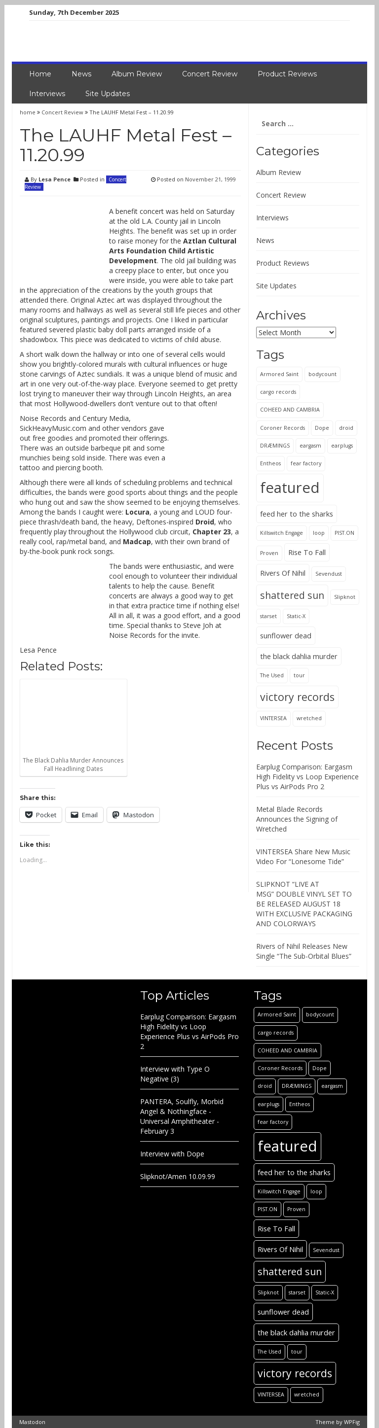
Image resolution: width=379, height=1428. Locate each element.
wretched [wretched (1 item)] (309, 718)
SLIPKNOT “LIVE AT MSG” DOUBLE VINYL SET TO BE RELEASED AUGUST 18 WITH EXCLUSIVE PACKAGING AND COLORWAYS (304, 903)
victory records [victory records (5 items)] (297, 697)
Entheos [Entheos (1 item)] (270, 463)
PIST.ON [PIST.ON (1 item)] (344, 532)
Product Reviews (287, 74)
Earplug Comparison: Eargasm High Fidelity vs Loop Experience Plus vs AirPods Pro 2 (307, 776)
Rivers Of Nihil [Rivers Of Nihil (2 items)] (282, 573)
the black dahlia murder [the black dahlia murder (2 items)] (299, 656)
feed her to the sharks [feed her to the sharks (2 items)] (296, 514)
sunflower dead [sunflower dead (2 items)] (285, 635)
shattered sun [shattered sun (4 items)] (292, 595)
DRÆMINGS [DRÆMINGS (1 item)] (275, 445)
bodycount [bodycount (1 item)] (322, 374)
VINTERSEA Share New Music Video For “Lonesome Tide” (303, 856)
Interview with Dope (172, 1153)
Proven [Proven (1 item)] (269, 553)
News (81, 74)
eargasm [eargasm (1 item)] (310, 445)
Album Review (137, 74)
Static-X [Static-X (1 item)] (296, 616)
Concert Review (209, 74)
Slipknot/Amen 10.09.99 (177, 1176)
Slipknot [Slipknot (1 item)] (344, 596)
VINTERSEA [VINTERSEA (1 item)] (273, 718)
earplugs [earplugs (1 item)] (342, 445)
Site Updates (107, 93)
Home (40, 74)
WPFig (352, 1422)
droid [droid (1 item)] (346, 427)
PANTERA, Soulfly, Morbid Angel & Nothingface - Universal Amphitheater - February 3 (182, 1116)
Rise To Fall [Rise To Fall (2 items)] (307, 552)
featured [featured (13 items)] (290, 487)
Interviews (47, 93)
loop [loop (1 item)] (319, 532)
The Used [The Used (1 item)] (272, 675)
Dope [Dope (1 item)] (322, 427)
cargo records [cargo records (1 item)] (278, 391)
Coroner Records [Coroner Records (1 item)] (282, 427)
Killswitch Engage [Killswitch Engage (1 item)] (281, 532)
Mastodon (32, 1422)
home (28, 112)
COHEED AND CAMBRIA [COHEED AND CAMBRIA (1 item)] (290, 409)
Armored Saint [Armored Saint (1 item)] (279, 374)
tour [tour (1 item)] (299, 675)
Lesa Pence (54, 179)
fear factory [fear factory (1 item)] (306, 463)
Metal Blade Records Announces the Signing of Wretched (297, 819)
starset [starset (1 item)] (268, 616)
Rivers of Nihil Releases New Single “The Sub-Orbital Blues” (303, 951)
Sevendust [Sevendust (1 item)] (328, 573)
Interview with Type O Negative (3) (175, 1073)
